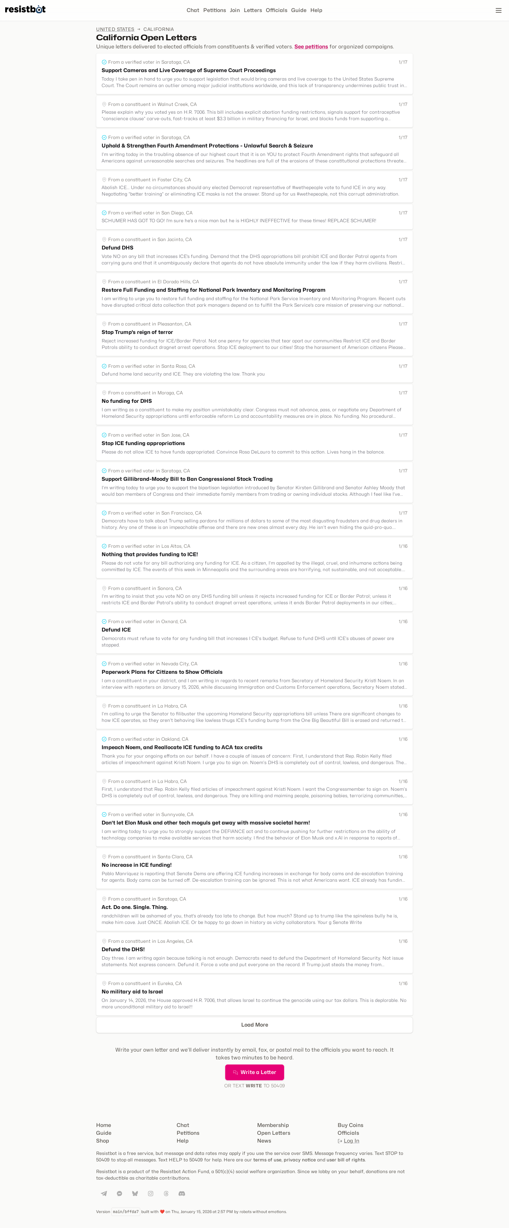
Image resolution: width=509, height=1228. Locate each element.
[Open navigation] (499, 10)
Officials (276, 10)
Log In (348, 1141)
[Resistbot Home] (25, 15)
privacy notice (300, 1159)
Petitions (214, 10)
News (264, 1141)
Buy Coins (350, 1125)
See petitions (311, 47)
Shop (102, 1141)
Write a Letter (254, 1072)
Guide (298, 10)
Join (235, 10)
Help (316, 10)
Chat (193, 10)
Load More (254, 1025)
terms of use (267, 1159)
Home (103, 1125)
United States (115, 29)
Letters (253, 10)
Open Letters (273, 1133)
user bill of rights (346, 1159)
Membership (273, 1125)
